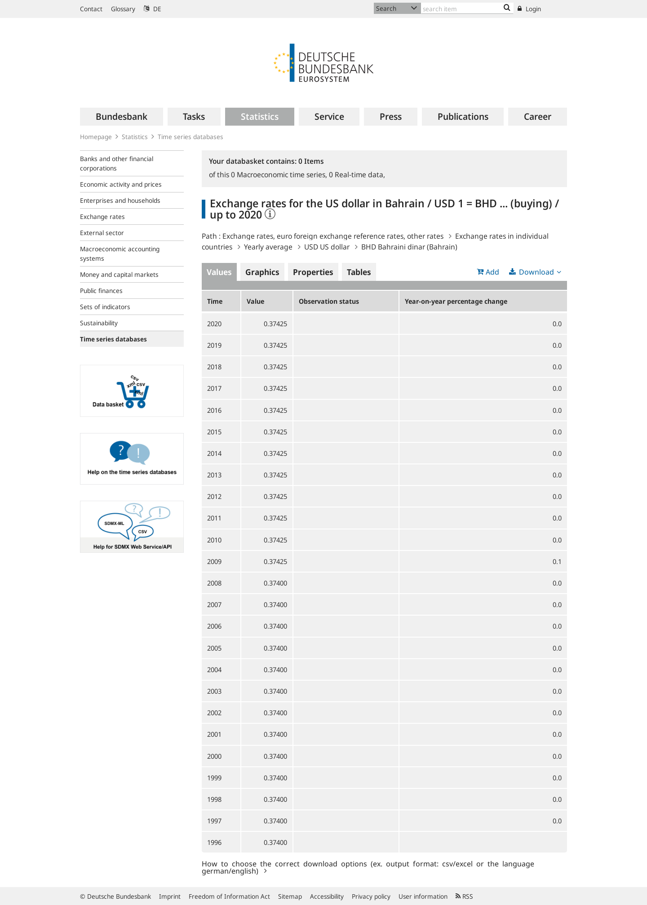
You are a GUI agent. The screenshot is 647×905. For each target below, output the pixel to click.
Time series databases (190, 136)
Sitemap (290, 896)
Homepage (96, 136)
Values (219, 272)
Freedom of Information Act (229, 896)
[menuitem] (121, 117)
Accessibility (327, 896)
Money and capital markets (119, 274)
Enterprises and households (120, 200)
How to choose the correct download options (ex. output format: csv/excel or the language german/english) (368, 867)
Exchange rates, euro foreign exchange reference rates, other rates (332, 236)
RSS (464, 896)
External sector (102, 232)
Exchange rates (102, 216)
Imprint (170, 896)
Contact (91, 8)
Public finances (101, 290)
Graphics (262, 272)
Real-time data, (357, 174)
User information (423, 896)
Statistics (135, 136)
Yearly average (268, 247)
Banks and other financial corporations (116, 163)
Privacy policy (371, 896)
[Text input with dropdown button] (467, 8)
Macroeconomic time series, (280, 174)
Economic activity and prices (121, 184)
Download (536, 272)
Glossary (123, 8)
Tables (359, 272)
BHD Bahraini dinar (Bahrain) (409, 247)
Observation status (329, 301)
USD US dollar (327, 247)
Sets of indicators (105, 306)
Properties (313, 272)
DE (152, 8)
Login (529, 8)
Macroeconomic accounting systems (120, 253)
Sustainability (99, 323)
